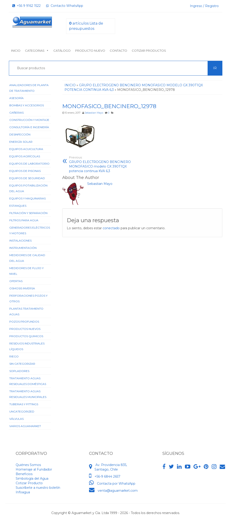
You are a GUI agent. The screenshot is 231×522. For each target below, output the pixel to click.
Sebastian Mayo (93, 112)
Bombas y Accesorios (26, 105)
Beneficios (24, 474)
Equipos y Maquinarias (27, 198)
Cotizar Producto (29, 483)
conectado (111, 228)
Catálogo (62, 50)
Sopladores (19, 371)
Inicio (15, 50)
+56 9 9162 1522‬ (26, 6)
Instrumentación (23, 248)
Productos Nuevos (24, 329)
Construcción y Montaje (29, 120)
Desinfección (19, 134)
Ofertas (15, 281)
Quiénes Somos (28, 465)
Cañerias (16, 112)
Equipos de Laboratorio (29, 163)
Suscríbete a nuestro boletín (38, 488)
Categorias (37, 50)
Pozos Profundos (24, 321)
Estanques (17, 205)
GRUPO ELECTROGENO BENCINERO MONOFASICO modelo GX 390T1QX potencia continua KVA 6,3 (104, 164)
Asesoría (16, 98)
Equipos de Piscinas (25, 171)
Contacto (118, 50)
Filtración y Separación (28, 213)
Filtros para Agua (23, 220)
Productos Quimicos (26, 336)
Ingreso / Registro (204, 6)
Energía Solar (20, 141)
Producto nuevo (90, 50)
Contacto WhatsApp (64, 6)
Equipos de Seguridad (27, 178)
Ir (215, 68)
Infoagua (23, 492)
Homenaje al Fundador (34, 469)
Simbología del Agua (32, 478)
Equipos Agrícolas (24, 156)
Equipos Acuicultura (26, 149)
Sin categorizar (22, 363)
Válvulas (16, 418)
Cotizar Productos (149, 50)
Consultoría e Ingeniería (29, 127)
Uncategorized (21, 411)
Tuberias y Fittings (23, 404)
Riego (14, 356)
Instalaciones (20, 240)
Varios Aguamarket (25, 426)
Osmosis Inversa (22, 288)
